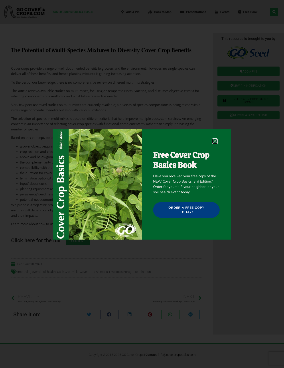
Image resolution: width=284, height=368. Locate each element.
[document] (142, 184)
